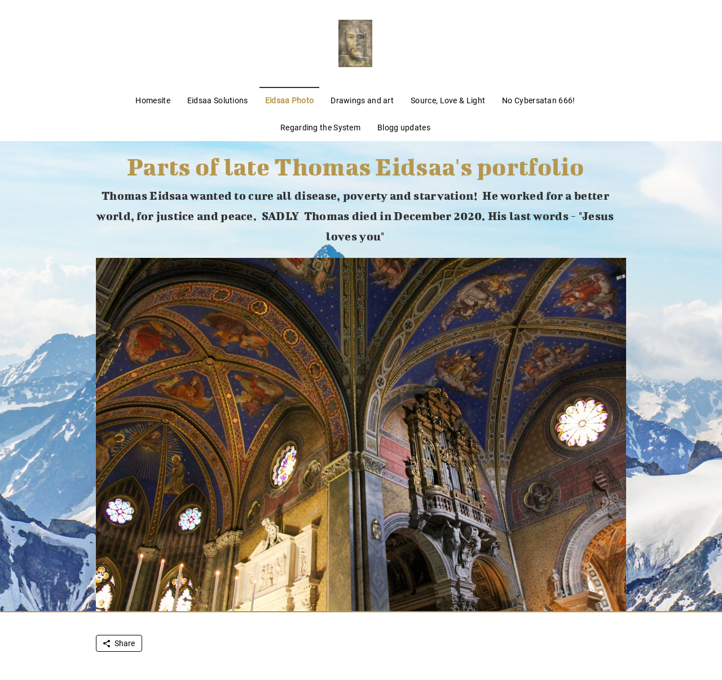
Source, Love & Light (448, 100)
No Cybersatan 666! (538, 100)
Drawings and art (362, 100)
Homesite (152, 100)
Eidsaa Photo (289, 100)
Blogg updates (403, 127)
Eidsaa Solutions (217, 100)
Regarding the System (320, 127)
